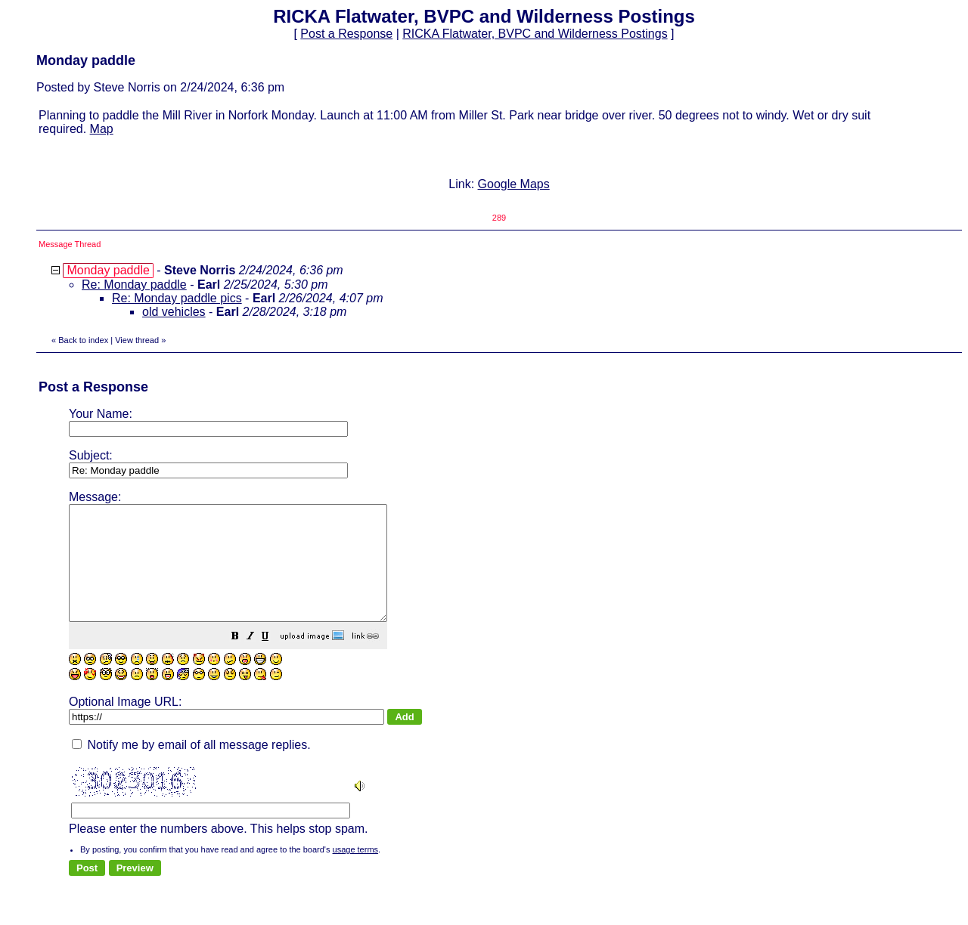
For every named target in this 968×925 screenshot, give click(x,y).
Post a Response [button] (346, 33)
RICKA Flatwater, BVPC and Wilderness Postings (534, 33)
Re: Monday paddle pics (177, 298)
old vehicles (174, 311)
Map (101, 128)
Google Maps (514, 184)
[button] (273, 660)
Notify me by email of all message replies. (191, 767)
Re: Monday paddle (134, 284)
